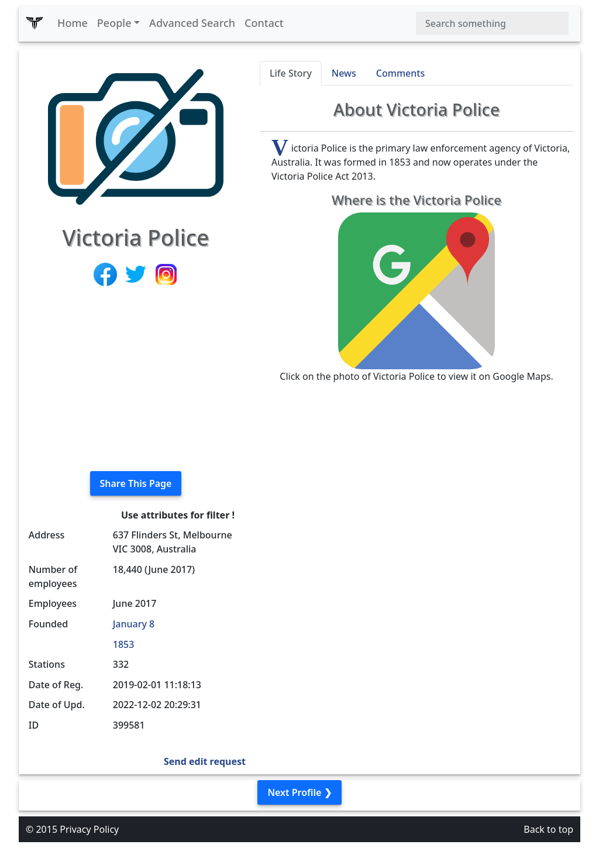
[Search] (492, 23)
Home (72, 23)
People (114, 23)
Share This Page (136, 483)
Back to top (548, 829)
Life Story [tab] (291, 73)
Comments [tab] (400, 73)
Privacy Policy (89, 829)
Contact (264, 23)
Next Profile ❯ (299, 792)
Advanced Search (192, 23)
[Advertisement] (136, 380)
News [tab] (344, 73)
